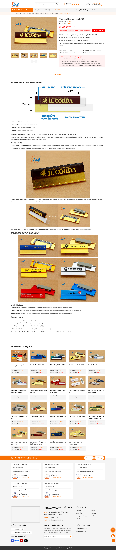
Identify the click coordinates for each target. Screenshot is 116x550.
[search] (47, 4)
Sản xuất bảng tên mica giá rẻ (77, 391)
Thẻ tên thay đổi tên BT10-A (77, 365)
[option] (15, 55)
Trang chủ (38, 10)
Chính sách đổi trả (80, 531)
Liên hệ (103, 10)
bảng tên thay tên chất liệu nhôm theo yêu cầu (18, 391)
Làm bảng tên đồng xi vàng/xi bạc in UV (75, 443)
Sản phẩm (58, 10)
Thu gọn (88, 458)
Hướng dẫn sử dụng (82, 10)
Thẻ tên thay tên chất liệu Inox (95, 366)
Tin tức (94, 10)
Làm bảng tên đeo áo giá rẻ (77, 416)
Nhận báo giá (98, 30)
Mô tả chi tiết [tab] (58, 74)
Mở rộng (99, 458)
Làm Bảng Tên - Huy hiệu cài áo (34, 13)
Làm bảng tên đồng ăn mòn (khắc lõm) (19, 443)
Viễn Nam (70, 548)
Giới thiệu (48, 10)
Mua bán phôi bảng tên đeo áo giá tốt (19, 366)
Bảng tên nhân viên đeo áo (51, 13)
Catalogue (69, 10)
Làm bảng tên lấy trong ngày (58, 416)
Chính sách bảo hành (81, 528)
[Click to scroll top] (113, 540)
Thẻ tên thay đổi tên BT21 (37, 365)
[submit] (70, 536)
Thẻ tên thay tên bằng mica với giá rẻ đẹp (57, 391)
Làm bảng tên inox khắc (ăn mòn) (19, 417)
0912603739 (75, 5)
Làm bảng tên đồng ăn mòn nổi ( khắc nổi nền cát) (96, 417)
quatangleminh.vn (56, 548)
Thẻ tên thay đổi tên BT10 (57, 365)
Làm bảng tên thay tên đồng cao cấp (38, 391)
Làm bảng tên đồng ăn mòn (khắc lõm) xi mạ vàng (38, 443)
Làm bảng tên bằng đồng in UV (58, 443)
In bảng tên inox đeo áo (37, 416)
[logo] (15, 4)
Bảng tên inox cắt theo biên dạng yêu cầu (96, 391)
